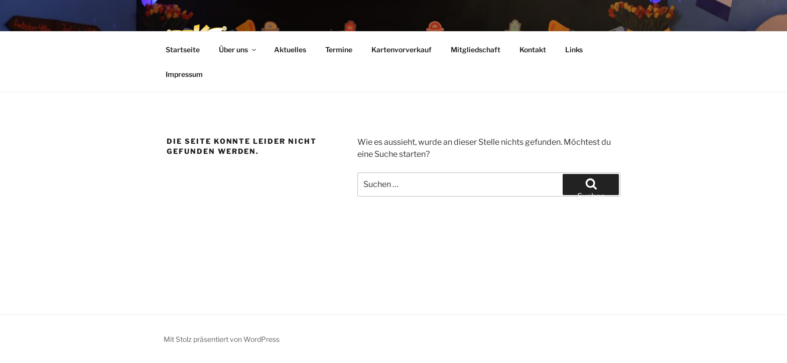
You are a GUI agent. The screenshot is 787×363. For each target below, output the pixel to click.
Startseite (183, 49)
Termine (338, 49)
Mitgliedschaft (475, 49)
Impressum (184, 74)
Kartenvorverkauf (401, 49)
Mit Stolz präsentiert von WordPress (222, 339)
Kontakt (532, 49)
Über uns (238, 49)
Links (574, 49)
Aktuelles (290, 49)
